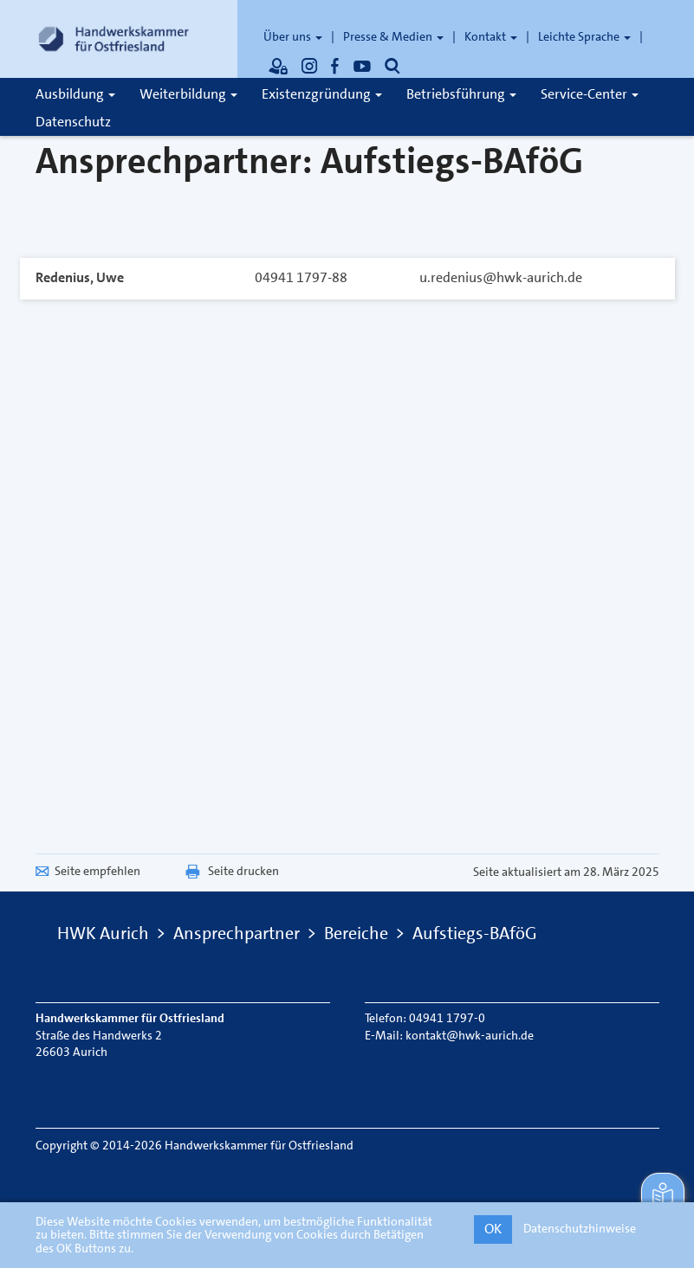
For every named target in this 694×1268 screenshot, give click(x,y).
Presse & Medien (393, 36)
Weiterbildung (188, 94)
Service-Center (590, 94)
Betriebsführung (461, 94)
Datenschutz (73, 122)
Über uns (292, 36)
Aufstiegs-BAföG (474, 933)
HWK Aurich (103, 933)
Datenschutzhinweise (579, 1228)
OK (493, 1229)
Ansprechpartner (236, 933)
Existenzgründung (322, 94)
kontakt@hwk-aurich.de (469, 1035)
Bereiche (356, 933)
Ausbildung (75, 94)
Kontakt (490, 36)
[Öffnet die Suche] (392, 65)
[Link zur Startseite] (113, 39)
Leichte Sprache (584, 36)
